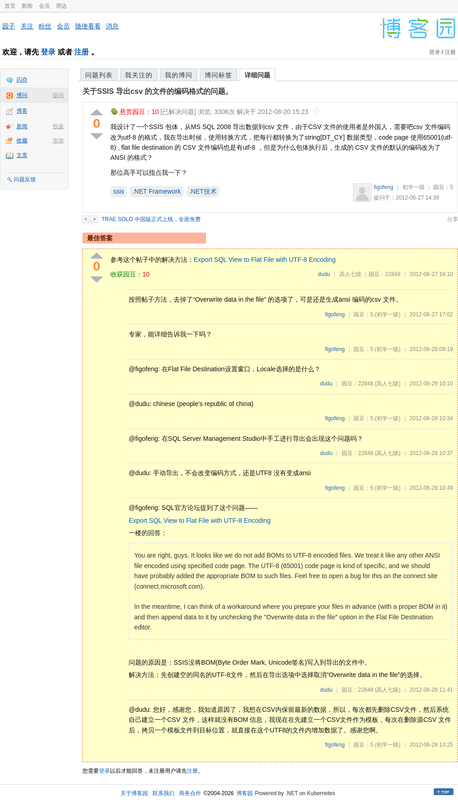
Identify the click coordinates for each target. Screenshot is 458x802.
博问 (21, 95)
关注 (27, 26)
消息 (112, 26)
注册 (81, 52)
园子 (8, 26)
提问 (58, 95)
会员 (44, 6)
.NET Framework (156, 191)
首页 (10, 6)
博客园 (244, 793)
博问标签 (218, 75)
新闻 (27, 6)
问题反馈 (25, 179)
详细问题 (257, 75)
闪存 (21, 79)
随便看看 (88, 26)
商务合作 (190, 793)
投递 (58, 126)
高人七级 (350, 274)
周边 (61, 6)
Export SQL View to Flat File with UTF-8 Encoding (265, 259)
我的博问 (178, 75)
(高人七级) (387, 383)
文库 (21, 155)
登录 (48, 52)
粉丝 (44, 26)
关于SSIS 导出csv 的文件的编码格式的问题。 (157, 91)
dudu (324, 274)
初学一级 (414, 187)
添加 (58, 140)
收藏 (21, 140)
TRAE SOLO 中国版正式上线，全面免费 (151, 219)
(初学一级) (387, 314)
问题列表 (99, 75)
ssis (118, 191)
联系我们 (163, 793)
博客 (21, 111)
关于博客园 (134, 793)
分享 (452, 219)
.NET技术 (203, 191)
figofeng (383, 187)
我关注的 (139, 75)
